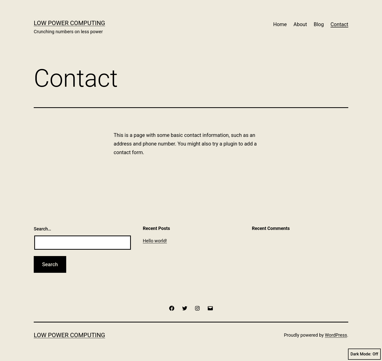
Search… (42, 228)
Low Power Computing (69, 23)
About (300, 24)
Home (280, 24)
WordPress (336, 335)
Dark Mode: (364, 354)
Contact (339, 24)
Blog (319, 24)
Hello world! (155, 240)
